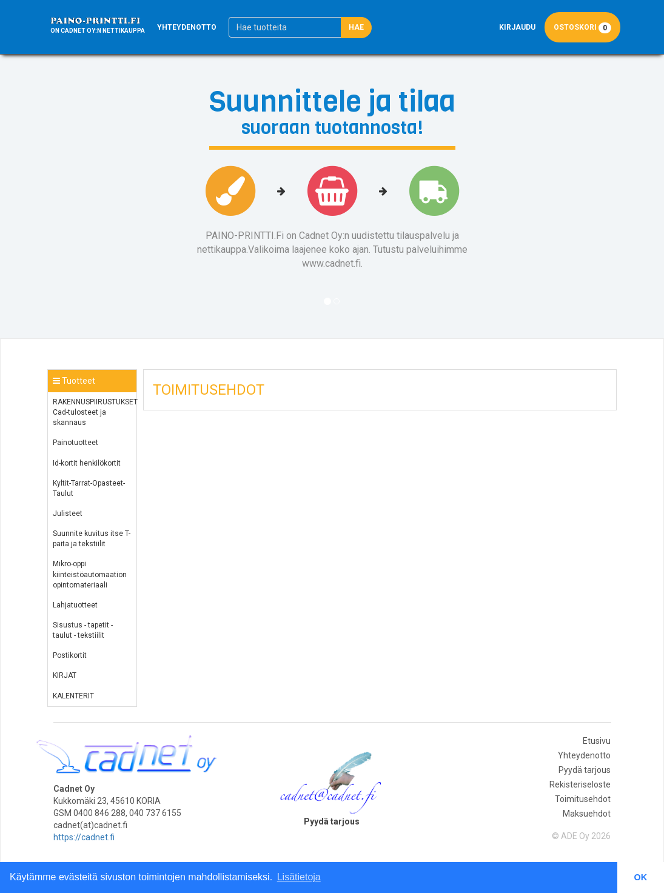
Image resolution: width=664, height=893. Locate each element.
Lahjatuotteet (75, 605)
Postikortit (70, 655)
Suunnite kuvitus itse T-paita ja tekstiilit (91, 538)
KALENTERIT (73, 696)
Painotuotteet (75, 442)
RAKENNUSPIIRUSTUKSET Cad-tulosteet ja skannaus (94, 412)
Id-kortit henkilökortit (87, 463)
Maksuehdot (587, 813)
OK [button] (641, 877)
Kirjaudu (517, 27)
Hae (356, 27)
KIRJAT (64, 675)
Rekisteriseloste (580, 784)
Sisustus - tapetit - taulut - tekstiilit (83, 630)
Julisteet (67, 513)
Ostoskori (582, 27)
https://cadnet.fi (84, 837)
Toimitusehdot (583, 799)
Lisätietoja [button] (299, 877)
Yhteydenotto (186, 27)
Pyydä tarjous (584, 770)
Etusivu (597, 741)
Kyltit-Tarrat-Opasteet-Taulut (89, 488)
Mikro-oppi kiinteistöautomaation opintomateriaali (90, 574)
